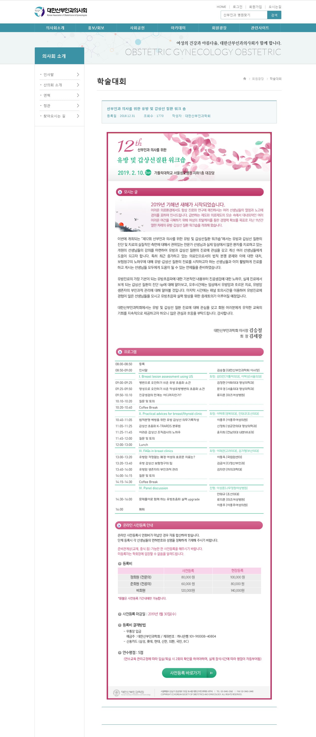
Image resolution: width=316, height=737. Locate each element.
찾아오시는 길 (54, 115)
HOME (221, 6)
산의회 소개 (52, 84)
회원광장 (219, 27)
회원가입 (255, 6)
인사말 (48, 74)
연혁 (46, 95)
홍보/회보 (96, 27)
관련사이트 (260, 27)
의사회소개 (55, 27)
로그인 (237, 6)
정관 (46, 105)
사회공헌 (137, 27)
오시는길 (275, 6)
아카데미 (178, 27)
